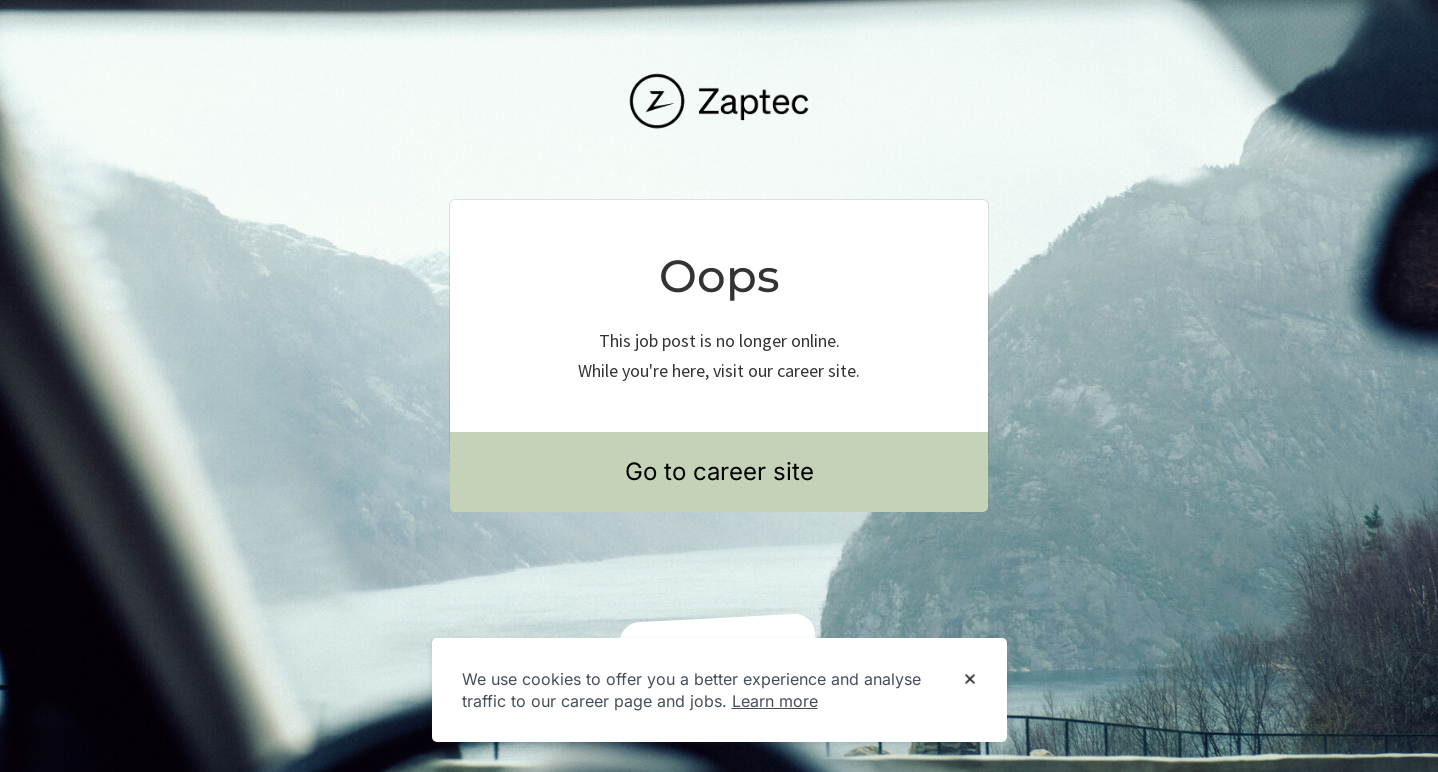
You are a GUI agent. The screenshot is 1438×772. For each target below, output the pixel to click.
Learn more (775, 701)
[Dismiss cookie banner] (970, 680)
